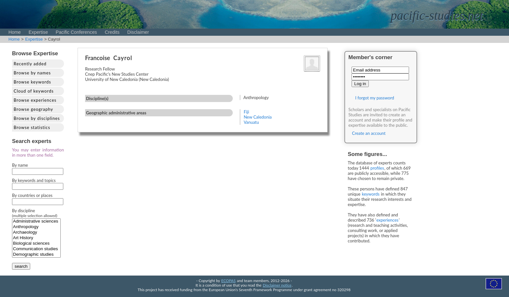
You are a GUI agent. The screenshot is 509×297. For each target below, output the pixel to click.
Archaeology (36, 232)
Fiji (246, 111)
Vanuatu (251, 122)
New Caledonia (258, 117)
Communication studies (36, 249)
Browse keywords (32, 81)
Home (14, 32)
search (21, 266)
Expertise (38, 32)
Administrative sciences (36, 221)
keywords (371, 194)
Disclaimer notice (277, 285)
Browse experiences (35, 100)
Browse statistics (32, 127)
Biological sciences (36, 243)
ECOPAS (228, 280)
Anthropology (36, 227)
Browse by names (32, 72)
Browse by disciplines (37, 118)
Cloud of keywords (34, 91)
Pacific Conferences (76, 32)
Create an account (368, 133)
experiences (388, 220)
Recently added (30, 63)
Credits (112, 32)
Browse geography (33, 109)
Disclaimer (138, 32)
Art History (36, 238)
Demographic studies (36, 254)
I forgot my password (374, 97)
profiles (377, 168)
